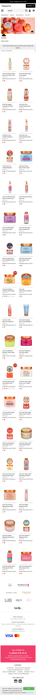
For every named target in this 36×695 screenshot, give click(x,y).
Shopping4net (4, 15)
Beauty (12, 15)
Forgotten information (15, 670)
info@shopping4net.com (18, 659)
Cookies (20, 672)
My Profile (10, 668)
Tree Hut (27, 15)
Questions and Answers (22, 668)
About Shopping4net (9, 672)
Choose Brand (19, 15)
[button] (34, 11)
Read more (30, 692)
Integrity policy (29, 672)
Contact (27, 670)
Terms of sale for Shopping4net (18, 674)
